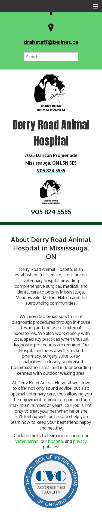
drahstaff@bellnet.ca (51, 42)
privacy (80, 441)
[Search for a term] (51, 56)
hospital (56, 441)
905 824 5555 (51, 211)
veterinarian (27, 441)
